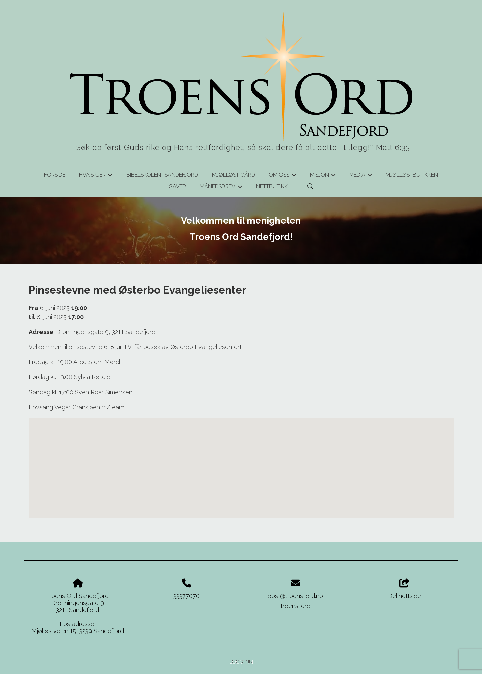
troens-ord (295, 605)
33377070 (186, 595)
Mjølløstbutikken (412, 175)
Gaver (177, 186)
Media (360, 176)
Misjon (323, 176)
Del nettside (404, 589)
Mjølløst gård (233, 175)
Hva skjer (95, 176)
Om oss (282, 176)
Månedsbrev (221, 187)
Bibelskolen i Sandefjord (162, 175)
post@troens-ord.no (295, 595)
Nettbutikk (272, 186)
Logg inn (241, 661)
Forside (54, 175)
